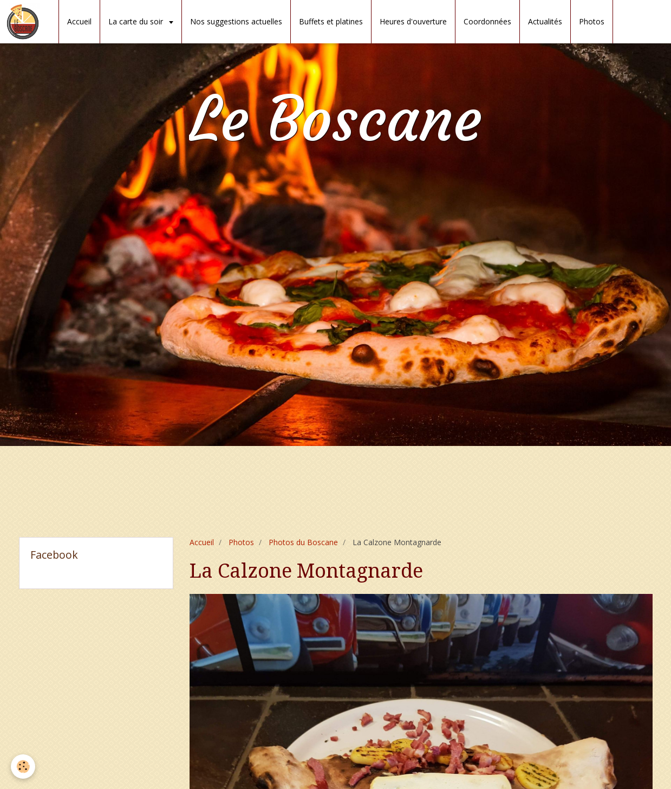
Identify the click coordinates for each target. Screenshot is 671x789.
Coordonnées (487, 21)
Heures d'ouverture (413, 21)
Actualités (545, 21)
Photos (591, 21)
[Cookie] (23, 766)
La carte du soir (136, 21)
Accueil (79, 21)
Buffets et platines (331, 21)
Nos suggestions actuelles (236, 21)
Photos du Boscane (303, 542)
